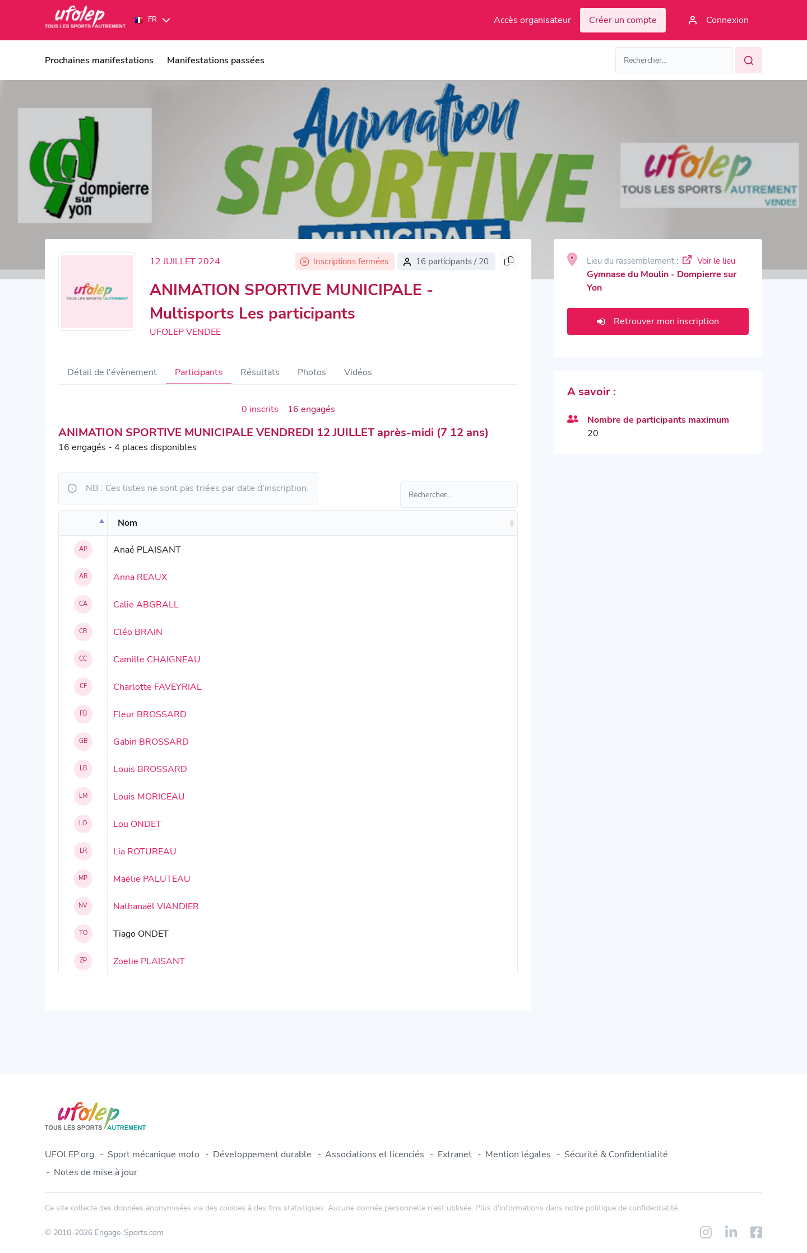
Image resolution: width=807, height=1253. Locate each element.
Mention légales (518, 1154)
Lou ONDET (137, 824)
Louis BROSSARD (150, 769)
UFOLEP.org (69, 1154)
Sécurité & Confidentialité (616, 1154)
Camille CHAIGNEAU (157, 659)
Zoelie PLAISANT (149, 961)
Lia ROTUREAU (145, 851)
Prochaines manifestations (99, 60)
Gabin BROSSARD (151, 742)
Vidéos (358, 372)
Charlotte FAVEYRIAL (157, 687)
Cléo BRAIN (138, 632)
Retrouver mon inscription (658, 321)
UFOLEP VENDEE (185, 332)
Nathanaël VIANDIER (156, 906)
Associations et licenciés (374, 1154)
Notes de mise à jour (95, 1172)
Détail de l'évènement (112, 372)
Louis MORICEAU (149, 797)
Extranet (455, 1154)
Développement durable (262, 1154)
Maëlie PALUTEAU (152, 879)
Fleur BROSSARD (150, 714)
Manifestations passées (216, 60)
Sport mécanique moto (154, 1154)
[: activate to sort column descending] (83, 523)
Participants (198, 372)
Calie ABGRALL (146, 605)
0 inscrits (260, 409)
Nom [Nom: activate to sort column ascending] (127, 523)
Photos (312, 372)
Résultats (260, 372)
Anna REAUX (140, 577)
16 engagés (311, 409)
